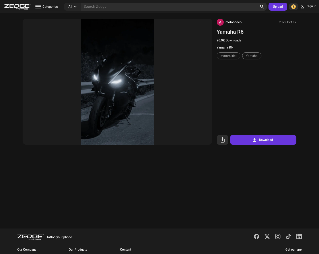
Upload (278, 6)
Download (262, 140)
